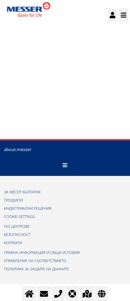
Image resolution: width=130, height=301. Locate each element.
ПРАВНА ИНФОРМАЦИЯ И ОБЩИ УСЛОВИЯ (42, 252)
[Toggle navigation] (65, 165)
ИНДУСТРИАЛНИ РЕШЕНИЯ (28, 208)
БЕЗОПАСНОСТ (17, 234)
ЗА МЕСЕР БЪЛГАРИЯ (22, 191)
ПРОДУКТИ (13, 200)
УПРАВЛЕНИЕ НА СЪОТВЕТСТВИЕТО (35, 260)
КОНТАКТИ (13, 242)
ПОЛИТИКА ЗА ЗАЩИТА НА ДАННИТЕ (36, 268)
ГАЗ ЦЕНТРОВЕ (17, 226)
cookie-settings (19, 216)
